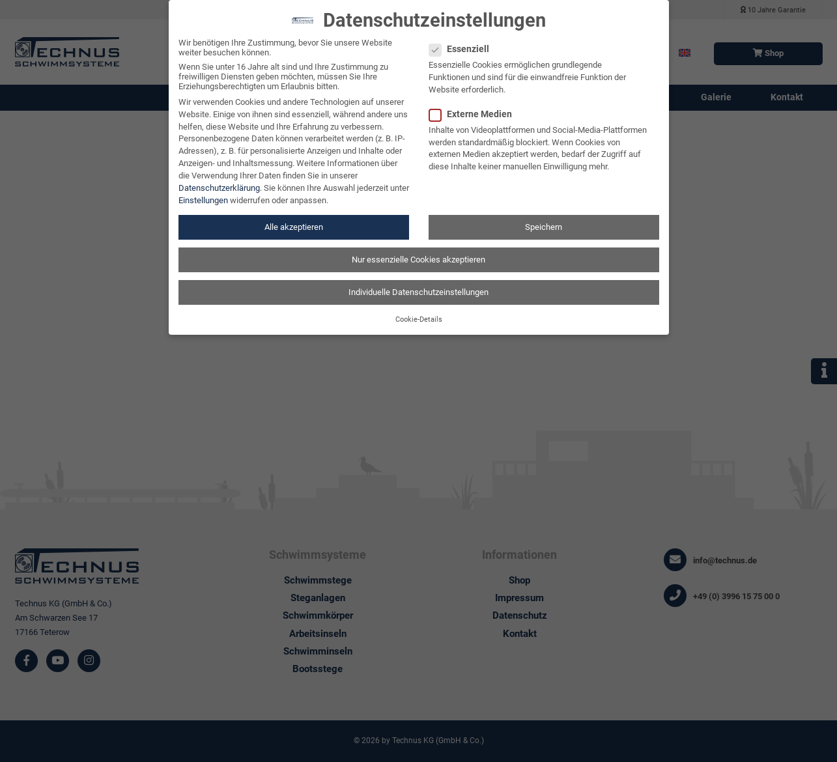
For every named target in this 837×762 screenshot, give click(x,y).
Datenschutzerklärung (219, 179)
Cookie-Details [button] (418, 311)
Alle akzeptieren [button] (293, 218)
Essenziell (463, 41)
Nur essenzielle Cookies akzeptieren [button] (418, 251)
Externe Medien (474, 105)
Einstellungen (203, 192)
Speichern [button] (543, 218)
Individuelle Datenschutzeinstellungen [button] (418, 284)
